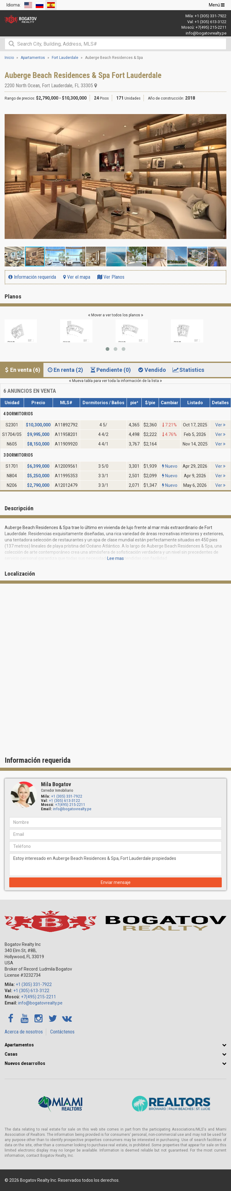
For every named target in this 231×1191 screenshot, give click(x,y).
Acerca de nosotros (24, 1032)
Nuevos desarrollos (25, 1063)
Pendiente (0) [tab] (110, 370)
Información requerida (32, 277)
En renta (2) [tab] (65, 370)
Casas (11, 1054)
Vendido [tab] (151, 370)
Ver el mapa (76, 277)
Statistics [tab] (188, 370)
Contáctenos (62, 1032)
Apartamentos (19, 1044)
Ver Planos (110, 277)
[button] (221, 113)
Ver (220, 424)
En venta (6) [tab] (21, 370)
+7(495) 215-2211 (211, 27)
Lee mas (115, 558)
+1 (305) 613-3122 (210, 21)
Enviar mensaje (116, 882)
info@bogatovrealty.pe (206, 33)
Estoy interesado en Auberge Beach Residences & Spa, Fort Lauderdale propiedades (115, 864)
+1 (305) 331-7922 (210, 16)
